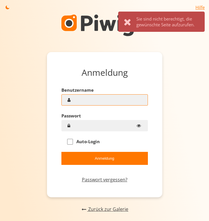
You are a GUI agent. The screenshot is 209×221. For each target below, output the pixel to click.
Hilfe (200, 7)
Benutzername (77, 90)
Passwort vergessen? (104, 179)
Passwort (71, 116)
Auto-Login (83, 142)
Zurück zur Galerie (104, 209)
